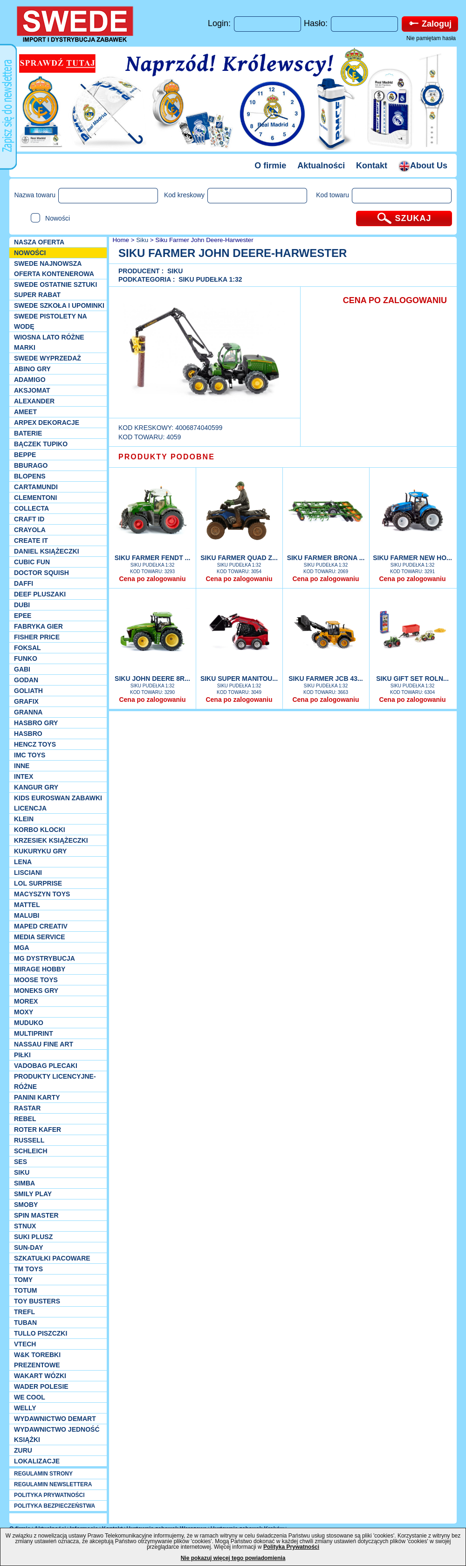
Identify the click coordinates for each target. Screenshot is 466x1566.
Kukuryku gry (40, 851)
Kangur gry (36, 787)
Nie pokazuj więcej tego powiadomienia (233, 1558)
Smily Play (33, 1194)
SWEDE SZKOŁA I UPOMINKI (59, 305)
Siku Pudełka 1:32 (210, 279)
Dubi (22, 605)
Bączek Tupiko (41, 444)
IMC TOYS (29, 755)
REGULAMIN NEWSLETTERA (53, 1484)
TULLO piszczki (40, 1333)
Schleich (31, 1151)
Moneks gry (36, 990)
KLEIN (24, 819)
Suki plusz (33, 1236)
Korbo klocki (39, 829)
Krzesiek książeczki (51, 840)
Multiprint (33, 1033)
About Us (422, 165)
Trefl (24, 1312)
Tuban (25, 1322)
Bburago (31, 465)
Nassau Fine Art (43, 1044)
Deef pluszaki (40, 594)
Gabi (22, 669)
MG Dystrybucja (44, 958)
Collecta (31, 508)
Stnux (25, 1226)
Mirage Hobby (39, 969)
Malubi (26, 915)
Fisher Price (37, 637)
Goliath (28, 690)
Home (120, 239)
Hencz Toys (35, 744)
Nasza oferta (39, 242)
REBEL (25, 1119)
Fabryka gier (38, 626)
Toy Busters (37, 1301)
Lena (23, 862)
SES (20, 1161)
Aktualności (321, 165)
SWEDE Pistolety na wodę (50, 321)
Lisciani (28, 872)
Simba (24, 1183)
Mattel (27, 904)
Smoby (26, 1204)
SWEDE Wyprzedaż (47, 358)
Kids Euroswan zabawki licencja (58, 803)
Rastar (27, 1108)
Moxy (23, 1012)
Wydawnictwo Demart (55, 1418)
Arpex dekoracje (46, 422)
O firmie (270, 165)
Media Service (39, 937)
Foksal (27, 647)
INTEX (23, 776)
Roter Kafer (37, 1129)
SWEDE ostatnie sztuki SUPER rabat (55, 289)
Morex (26, 1001)
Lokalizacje (37, 1461)
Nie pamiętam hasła (431, 38)
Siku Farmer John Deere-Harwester (204, 239)
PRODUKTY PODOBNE (166, 457)
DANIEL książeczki (46, 551)
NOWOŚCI (30, 252)
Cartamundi (36, 487)
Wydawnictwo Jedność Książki (57, 1434)
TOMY (23, 1279)
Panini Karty (37, 1097)
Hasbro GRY (36, 723)
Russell (29, 1140)
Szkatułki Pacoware (52, 1258)
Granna (28, 712)
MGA (21, 947)
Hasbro (28, 733)
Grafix (26, 701)
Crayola (30, 530)
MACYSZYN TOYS (42, 894)
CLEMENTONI (35, 497)
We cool (29, 1397)
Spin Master (36, 1215)
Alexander (34, 401)
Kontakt (371, 165)
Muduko (28, 1022)
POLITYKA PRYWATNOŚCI (49, 1495)
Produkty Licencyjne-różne (55, 1081)
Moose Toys (36, 980)
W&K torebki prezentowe (37, 1360)
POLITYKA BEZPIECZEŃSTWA (54, 1506)
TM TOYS (28, 1269)
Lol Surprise (38, 883)
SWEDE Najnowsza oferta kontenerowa (54, 268)
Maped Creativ (41, 926)
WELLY (25, 1408)
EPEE (22, 615)
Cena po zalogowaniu (152, 578)
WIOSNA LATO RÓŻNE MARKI (49, 342)
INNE (21, 765)
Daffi (23, 583)
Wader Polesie (41, 1386)
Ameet (25, 412)
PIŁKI (22, 1055)
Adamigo (30, 379)
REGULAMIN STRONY (43, 1473)
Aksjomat (32, 390)
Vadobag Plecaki (45, 1065)
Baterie (28, 433)
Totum (25, 1290)
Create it (31, 540)
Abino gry (32, 369)
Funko (25, 658)
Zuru (23, 1450)
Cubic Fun (32, 562)
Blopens (30, 476)
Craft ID (29, 519)
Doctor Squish (41, 572)
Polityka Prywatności (291, 1547)
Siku (21, 1172)
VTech (25, 1344)
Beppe (25, 454)
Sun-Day (28, 1247)
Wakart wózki (40, 1375)
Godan (26, 680)
